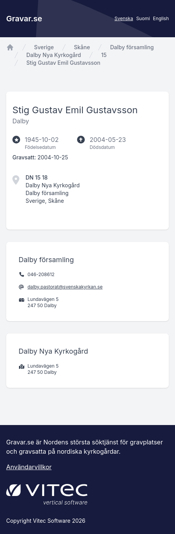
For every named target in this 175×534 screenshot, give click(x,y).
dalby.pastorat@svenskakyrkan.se (65, 287)
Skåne (82, 47)
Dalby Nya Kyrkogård (53, 55)
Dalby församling (132, 47)
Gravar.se (24, 18)
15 (103, 55)
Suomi (143, 18)
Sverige (44, 47)
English (161, 18)
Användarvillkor (28, 467)
